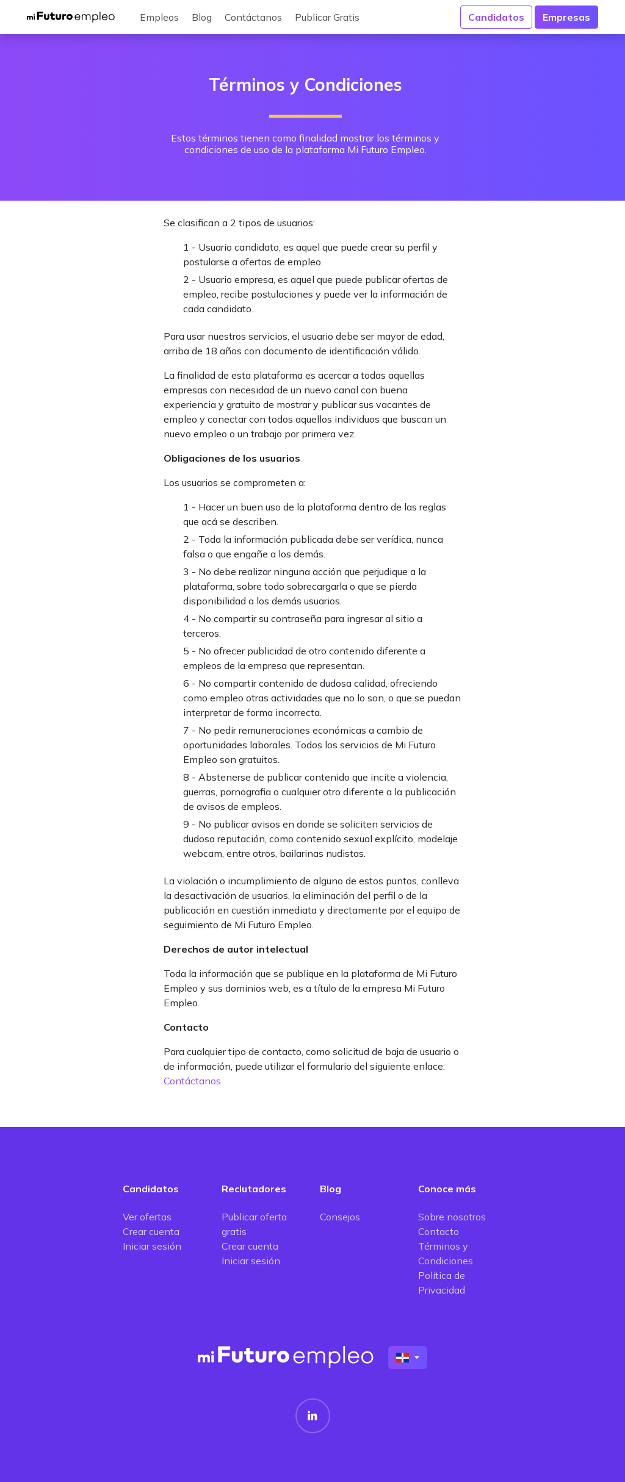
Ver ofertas (147, 1217)
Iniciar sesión (152, 1246)
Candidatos (496, 17)
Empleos (159, 17)
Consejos (340, 1217)
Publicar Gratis (327, 17)
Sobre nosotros (452, 1217)
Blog (202, 17)
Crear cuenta (151, 1231)
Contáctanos (253, 17)
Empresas (566, 17)
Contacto (438, 1231)
